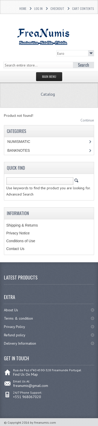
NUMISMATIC (18, 141)
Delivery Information (20, 343)
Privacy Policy (14, 326)
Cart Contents (83, 8)
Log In (38, 8)
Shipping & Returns (22, 225)
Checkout (57, 8)
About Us (11, 310)
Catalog (48, 94)
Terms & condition (18, 318)
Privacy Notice (18, 233)
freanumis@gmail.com (30, 385)
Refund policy (14, 335)
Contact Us (15, 249)
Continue (87, 120)
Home (22, 8)
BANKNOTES (18, 150)
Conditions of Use (20, 241)
